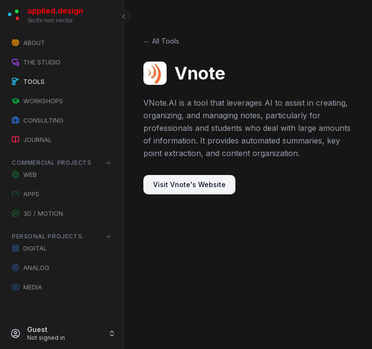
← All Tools (161, 41)
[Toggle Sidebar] (123, 174)
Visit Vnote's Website (189, 184)
